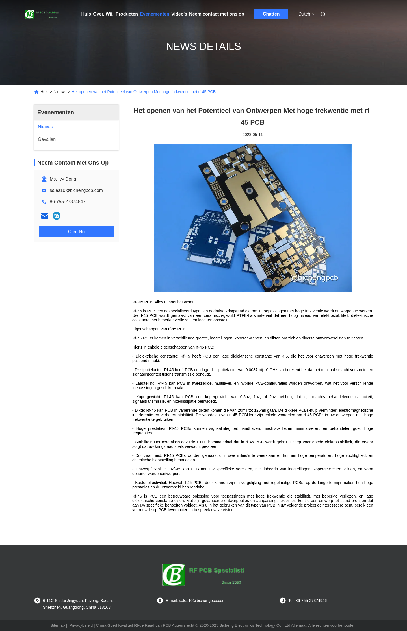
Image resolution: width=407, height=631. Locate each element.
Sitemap (57, 625)
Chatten (271, 14)
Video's (179, 14)
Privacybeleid (81, 625)
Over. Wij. (103, 14)
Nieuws (59, 91)
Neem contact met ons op (216, 14)
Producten (127, 14)
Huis (86, 14)
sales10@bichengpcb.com (76, 190)
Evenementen (154, 14)
